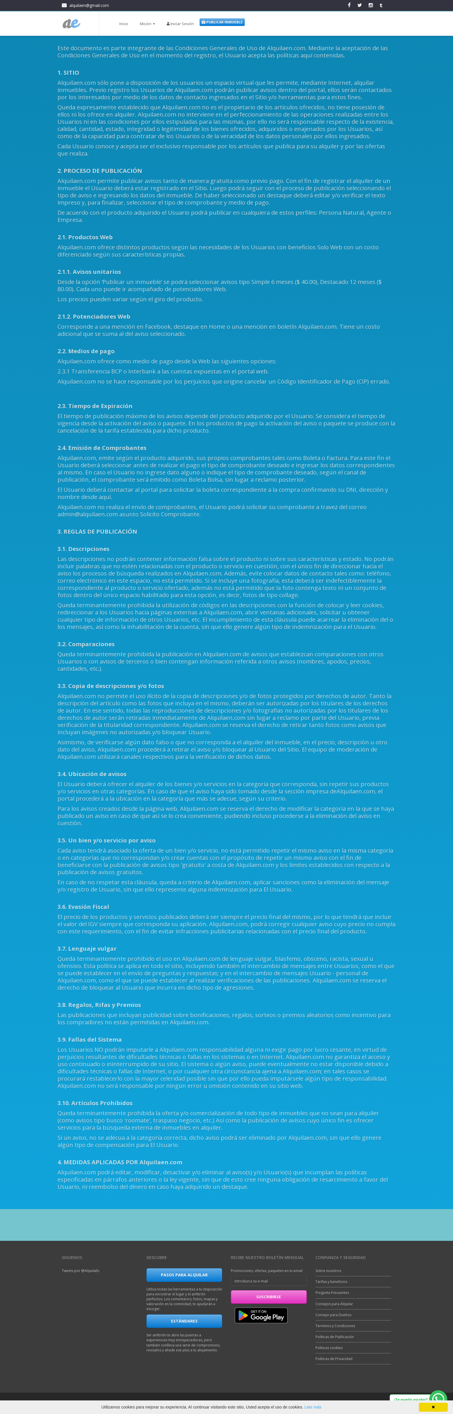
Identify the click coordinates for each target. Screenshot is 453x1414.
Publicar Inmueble (222, 22)
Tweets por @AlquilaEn (80, 1270)
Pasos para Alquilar (184, 1274)
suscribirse (268, 1296)
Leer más (313, 1407)
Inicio (123, 23)
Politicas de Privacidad (333, 1358)
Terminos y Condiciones (335, 1325)
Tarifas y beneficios (331, 1281)
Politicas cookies (329, 1347)
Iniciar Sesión (180, 23)
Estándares (184, 1321)
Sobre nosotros (328, 1270)
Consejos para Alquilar (334, 1303)
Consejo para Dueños (333, 1314)
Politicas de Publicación (334, 1336)
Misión (147, 23)
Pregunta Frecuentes (332, 1292)
